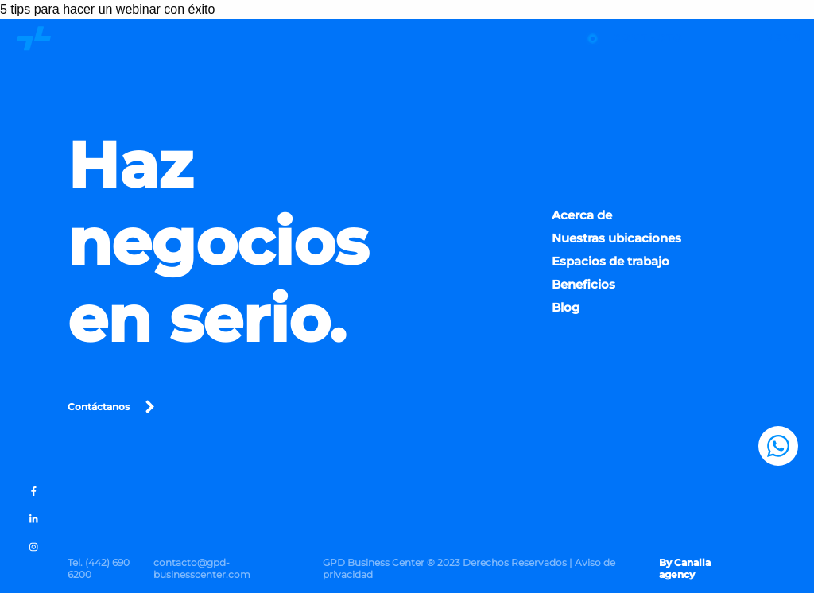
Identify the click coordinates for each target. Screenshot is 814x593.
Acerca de (582, 219)
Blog (565, 312)
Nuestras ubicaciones (616, 242)
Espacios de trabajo (610, 265)
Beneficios (583, 289)
